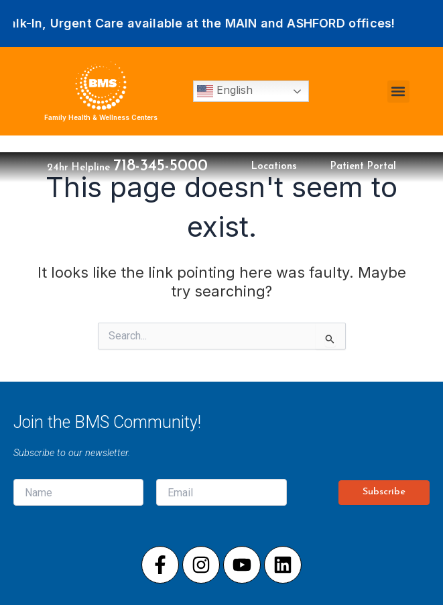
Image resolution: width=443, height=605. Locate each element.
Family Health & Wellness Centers (100, 117)
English (225, 91)
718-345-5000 (160, 166)
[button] (398, 91)
